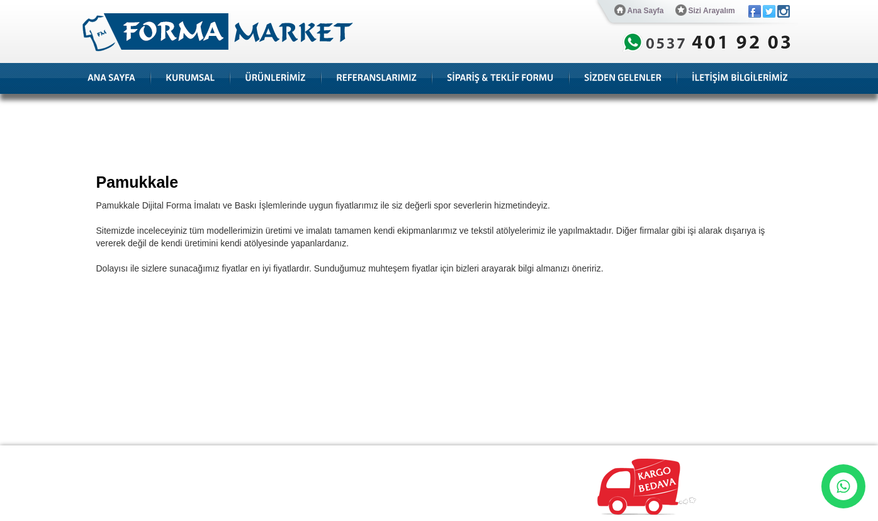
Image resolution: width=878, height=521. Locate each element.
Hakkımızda (147, 455)
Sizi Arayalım (705, 10)
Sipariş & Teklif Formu (310, 455)
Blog (253, 455)
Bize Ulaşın (453, 455)
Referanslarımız (207, 455)
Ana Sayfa (639, 10)
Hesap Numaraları (389, 455)
